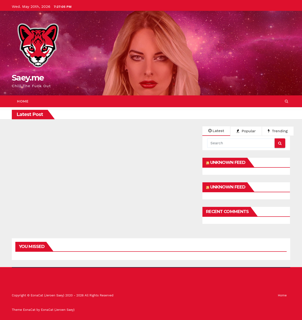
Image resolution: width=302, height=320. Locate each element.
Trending (278, 131)
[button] (286, 101)
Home (22, 101)
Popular (246, 131)
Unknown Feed (227, 162)
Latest (216, 130)
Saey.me (28, 78)
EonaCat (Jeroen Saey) (57, 309)
